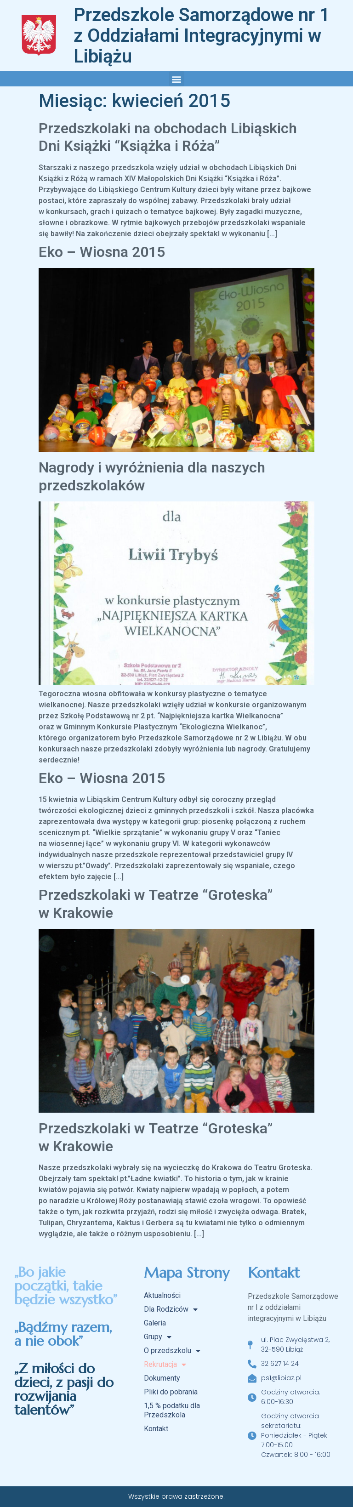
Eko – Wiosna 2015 (102, 252)
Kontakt (156, 1428)
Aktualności (162, 1295)
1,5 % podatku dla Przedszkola (172, 1410)
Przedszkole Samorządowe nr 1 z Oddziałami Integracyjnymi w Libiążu (202, 35)
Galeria (155, 1323)
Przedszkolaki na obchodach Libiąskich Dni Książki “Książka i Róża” (168, 136)
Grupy (157, 1337)
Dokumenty (162, 1378)
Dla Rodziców (171, 1309)
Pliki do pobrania (171, 1392)
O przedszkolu (172, 1350)
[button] (176, 78)
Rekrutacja (165, 1364)
